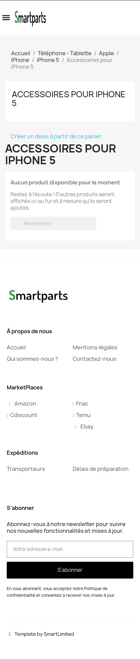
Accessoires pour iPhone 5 (69, 99)
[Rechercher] (53, 223)
